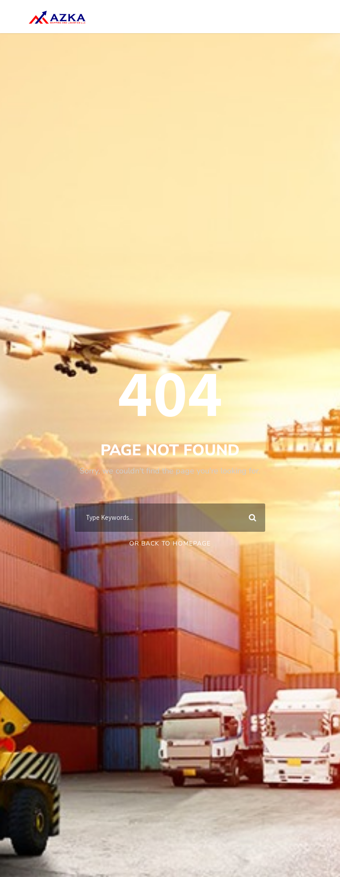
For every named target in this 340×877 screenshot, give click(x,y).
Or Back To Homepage (170, 543)
